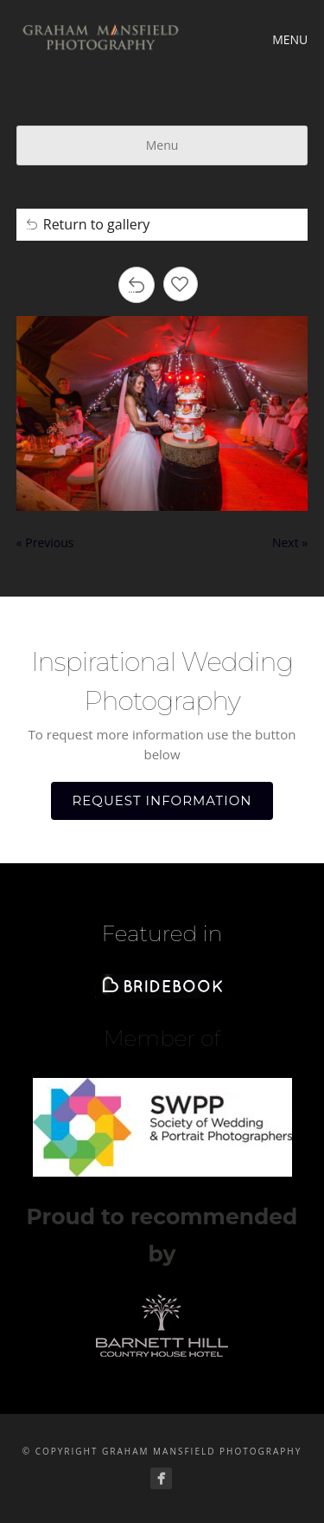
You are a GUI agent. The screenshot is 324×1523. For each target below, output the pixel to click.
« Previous (45, 542)
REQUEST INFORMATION (162, 800)
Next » (290, 542)
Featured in (161, 933)
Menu (162, 145)
